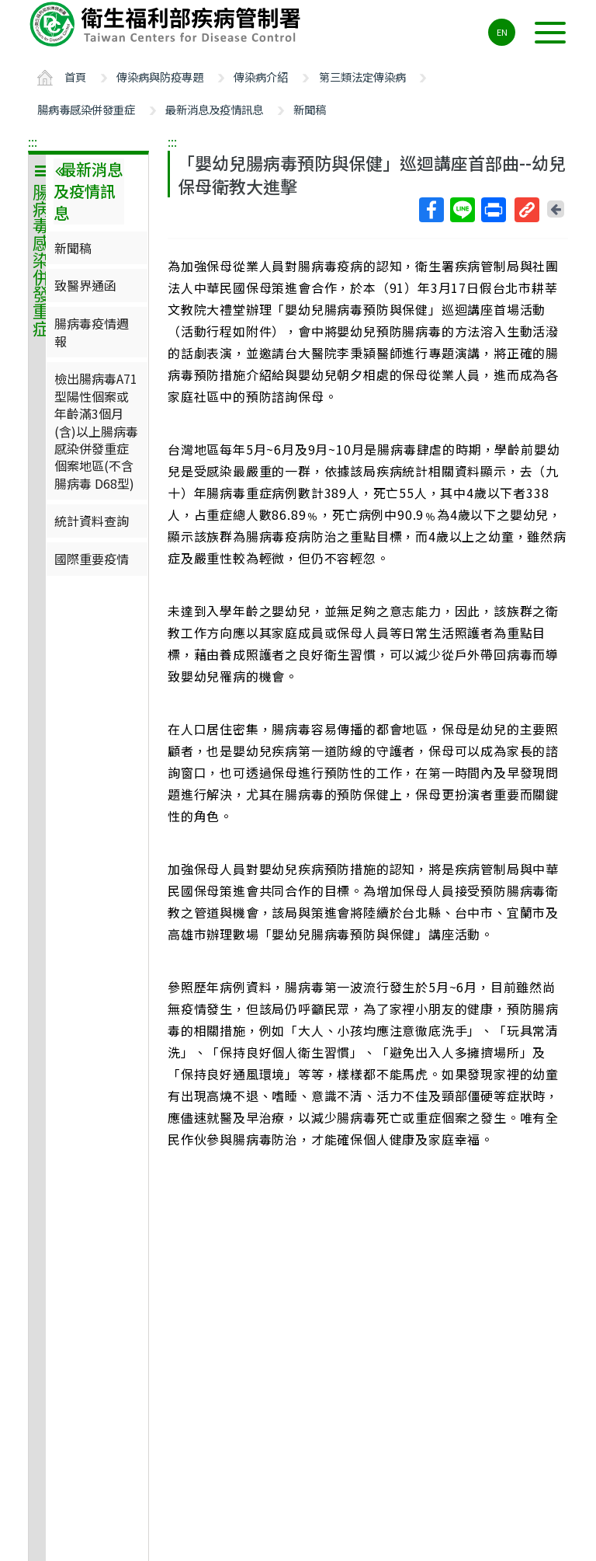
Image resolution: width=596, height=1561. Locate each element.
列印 (493, 209)
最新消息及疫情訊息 (214, 109)
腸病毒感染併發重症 (86, 109)
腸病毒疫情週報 (91, 332)
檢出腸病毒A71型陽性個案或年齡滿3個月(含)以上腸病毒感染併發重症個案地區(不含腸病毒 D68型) (96, 430)
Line (462, 209)
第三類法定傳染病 (362, 76)
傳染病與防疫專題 (159, 76)
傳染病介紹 (261, 76)
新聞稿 (309, 109)
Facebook (431, 209)
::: (32, 141)
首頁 (75, 76)
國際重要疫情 (91, 558)
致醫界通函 (85, 285)
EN (502, 32)
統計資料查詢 (91, 520)
